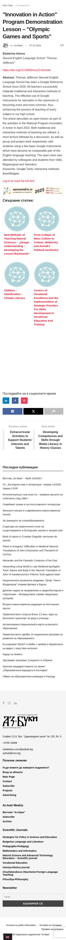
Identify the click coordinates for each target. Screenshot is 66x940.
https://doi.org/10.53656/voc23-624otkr (27, 70)
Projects (7, 790)
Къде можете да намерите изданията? (26, 767)
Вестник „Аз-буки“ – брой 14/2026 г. (23, 478)
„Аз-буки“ (18, 45)
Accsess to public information (21, 925)
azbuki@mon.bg (11, 753)
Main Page (8, 5)
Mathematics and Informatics (20, 850)
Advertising (9, 794)
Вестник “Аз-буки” (14, 812)
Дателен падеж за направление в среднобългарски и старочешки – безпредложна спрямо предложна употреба (33, 594)
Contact (7, 781)
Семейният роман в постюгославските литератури (31, 504)
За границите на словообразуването (23, 520)
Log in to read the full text (18, 180)
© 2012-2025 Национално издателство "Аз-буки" (26, 934)
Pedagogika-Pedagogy (16, 846)
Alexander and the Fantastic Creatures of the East (30, 560)
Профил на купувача (52, 929)
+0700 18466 (10, 742)
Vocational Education (15, 862)
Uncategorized (22, 5)
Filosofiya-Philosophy (15, 879)
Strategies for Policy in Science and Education (30, 836)
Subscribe (9, 785)
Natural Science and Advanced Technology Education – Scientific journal (28, 856)
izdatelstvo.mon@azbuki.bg (18, 749)
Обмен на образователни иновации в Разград (29, 676)
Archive (7, 821)
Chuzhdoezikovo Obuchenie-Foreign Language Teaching (30, 873)
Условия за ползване (50, 925)
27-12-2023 (35, 45)
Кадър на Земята (12, 654)
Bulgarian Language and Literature (23, 841)
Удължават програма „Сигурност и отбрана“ (28, 660)
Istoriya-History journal (16, 867)
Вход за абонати (13, 772)
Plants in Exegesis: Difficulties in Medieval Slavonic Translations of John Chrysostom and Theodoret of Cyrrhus (30, 550)
